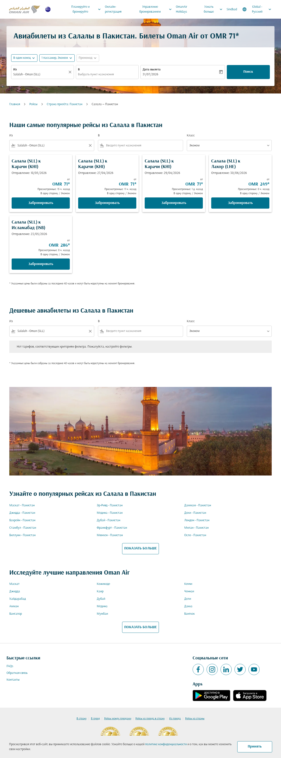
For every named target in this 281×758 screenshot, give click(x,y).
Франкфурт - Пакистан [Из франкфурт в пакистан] (112, 528)
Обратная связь (17, 673)
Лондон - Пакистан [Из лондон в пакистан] (196, 520)
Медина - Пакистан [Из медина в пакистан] (110, 513)
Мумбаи (102, 614)
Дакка (188, 606)
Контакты (13, 680)
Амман (14, 606)
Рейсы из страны (194, 718)
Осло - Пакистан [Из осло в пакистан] (195, 535)
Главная (14, 104)
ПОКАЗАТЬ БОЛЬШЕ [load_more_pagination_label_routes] (140, 548)
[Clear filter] (90, 145)
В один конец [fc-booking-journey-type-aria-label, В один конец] (22, 58)
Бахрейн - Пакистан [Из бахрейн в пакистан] (22, 520)
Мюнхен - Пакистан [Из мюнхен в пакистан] (110, 535)
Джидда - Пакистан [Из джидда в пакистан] (22, 513)
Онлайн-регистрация (113, 9)
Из (15, 69)
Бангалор (15, 614)
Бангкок (189, 614)
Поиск (248, 72)
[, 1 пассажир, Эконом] (54, 57)
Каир (100, 591)
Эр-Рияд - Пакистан (110, 505)
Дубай (101, 599)
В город (95, 718)
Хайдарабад (17, 599)
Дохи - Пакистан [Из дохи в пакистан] (195, 513)
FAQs (10, 666)
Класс (191, 135)
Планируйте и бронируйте (87, 9)
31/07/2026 (150, 74)
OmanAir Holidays (181, 9)
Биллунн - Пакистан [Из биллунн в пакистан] (22, 535)
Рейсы (33, 104)
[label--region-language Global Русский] (257, 9)
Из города (175, 718)
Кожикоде (103, 584)
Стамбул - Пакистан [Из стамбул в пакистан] (22, 528)
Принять (255, 746)
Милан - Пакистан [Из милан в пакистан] (196, 528)
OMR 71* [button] (224, 36)
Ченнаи (189, 591)
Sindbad (232, 9)
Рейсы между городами (117, 718)
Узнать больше (214, 9)
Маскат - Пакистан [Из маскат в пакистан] (22, 505)
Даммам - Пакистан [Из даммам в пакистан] (197, 505)
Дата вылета (152, 69)
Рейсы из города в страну (150, 718)
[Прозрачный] (71, 72)
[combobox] (40, 74)
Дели (187, 599)
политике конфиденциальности (166, 744)
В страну (82, 718)
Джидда (14, 591)
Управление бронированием (156, 9)
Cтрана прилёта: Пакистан (64, 104)
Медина (102, 606)
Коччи (188, 584)
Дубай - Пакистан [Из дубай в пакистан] (108, 520)
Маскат (14, 584)
